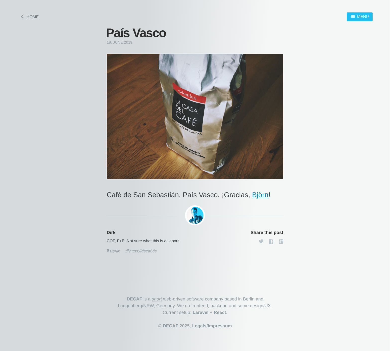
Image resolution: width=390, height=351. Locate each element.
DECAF (134, 298)
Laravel (201, 312)
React (220, 312)
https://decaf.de (143, 251)
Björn (260, 195)
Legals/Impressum (212, 325)
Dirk (111, 232)
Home (33, 17)
